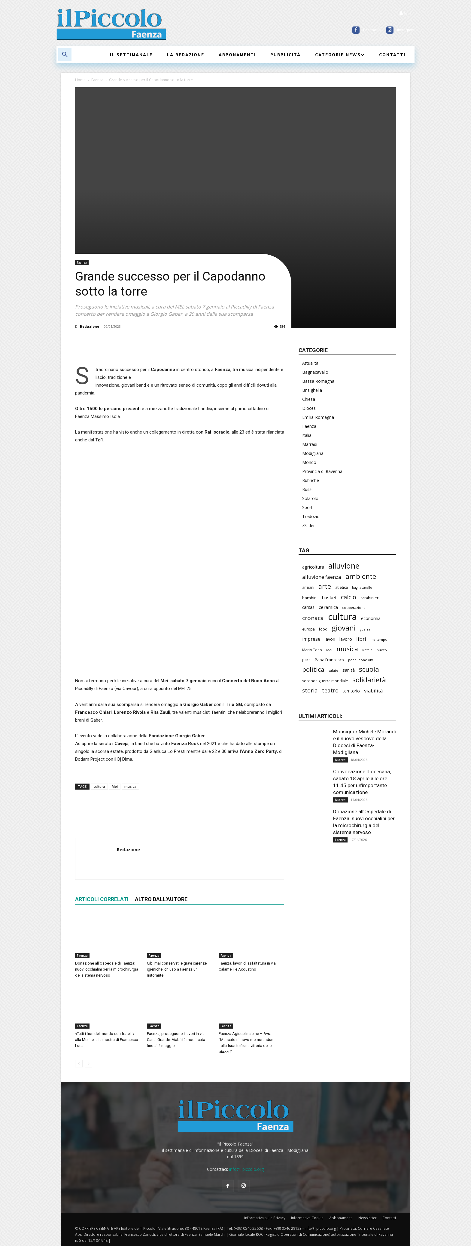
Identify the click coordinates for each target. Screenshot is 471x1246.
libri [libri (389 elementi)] (361, 639)
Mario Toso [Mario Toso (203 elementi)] (312, 649)
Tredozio (311, 516)
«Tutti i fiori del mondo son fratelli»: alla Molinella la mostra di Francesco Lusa (106, 1039)
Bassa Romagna (318, 381)
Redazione (89, 326)
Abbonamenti (341, 1217)
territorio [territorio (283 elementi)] (351, 691)
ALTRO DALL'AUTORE (161, 899)
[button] (64, 54)
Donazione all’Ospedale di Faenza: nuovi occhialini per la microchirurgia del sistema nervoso (106, 969)
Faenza (97, 79)
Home (80, 79)
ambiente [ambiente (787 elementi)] (360, 576)
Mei (115, 786)
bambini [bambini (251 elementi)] (310, 597)
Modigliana (313, 453)
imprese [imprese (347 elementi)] (311, 639)
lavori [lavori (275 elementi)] (330, 639)
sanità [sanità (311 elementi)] (348, 670)
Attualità (310, 363)
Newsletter (367, 1217)
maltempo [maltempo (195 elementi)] (378, 639)
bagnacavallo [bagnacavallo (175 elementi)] (362, 587)
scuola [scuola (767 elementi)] (369, 669)
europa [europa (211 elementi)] (308, 629)
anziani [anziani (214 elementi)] (308, 587)
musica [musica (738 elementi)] (347, 649)
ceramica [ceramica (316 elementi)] (328, 607)
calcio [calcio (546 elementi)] (348, 597)
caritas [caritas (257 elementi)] (308, 607)
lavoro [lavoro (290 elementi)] (345, 639)
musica (130, 786)
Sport (307, 507)
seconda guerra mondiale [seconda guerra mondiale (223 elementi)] (325, 680)
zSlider (308, 525)
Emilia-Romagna (318, 417)
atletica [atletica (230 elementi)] (341, 587)
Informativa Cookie (307, 1217)
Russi (307, 489)
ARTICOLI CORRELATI (102, 899)
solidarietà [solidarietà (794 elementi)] (369, 680)
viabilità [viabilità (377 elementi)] (373, 690)
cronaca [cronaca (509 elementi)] (313, 618)
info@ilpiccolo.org (246, 1169)
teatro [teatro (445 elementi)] (330, 690)
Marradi (309, 444)
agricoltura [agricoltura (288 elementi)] (313, 567)
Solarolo (310, 498)
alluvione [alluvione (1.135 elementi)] (343, 566)
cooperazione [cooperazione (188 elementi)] (354, 607)
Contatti (389, 1217)
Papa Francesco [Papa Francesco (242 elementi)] (329, 659)
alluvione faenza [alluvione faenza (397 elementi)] (321, 577)
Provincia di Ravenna (322, 471)
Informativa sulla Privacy (264, 1217)
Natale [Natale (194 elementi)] (367, 650)
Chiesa (308, 399)
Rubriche (310, 480)
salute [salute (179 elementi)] (333, 670)
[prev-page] (79, 1063)
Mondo (309, 462)
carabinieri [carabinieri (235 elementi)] (369, 597)
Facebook (372, 30)
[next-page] (88, 1063)
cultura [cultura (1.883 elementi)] (342, 617)
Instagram (406, 30)
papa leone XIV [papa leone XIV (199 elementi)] (360, 660)
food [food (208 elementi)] (323, 629)
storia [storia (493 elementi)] (310, 690)
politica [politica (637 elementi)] (313, 669)
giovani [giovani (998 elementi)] (344, 628)
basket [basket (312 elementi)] (329, 597)
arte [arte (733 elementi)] (324, 586)
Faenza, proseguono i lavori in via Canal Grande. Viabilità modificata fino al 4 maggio (176, 1039)
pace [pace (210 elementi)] (306, 659)
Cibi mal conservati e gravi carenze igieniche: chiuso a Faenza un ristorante (177, 969)
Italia (306, 435)
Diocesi (309, 408)
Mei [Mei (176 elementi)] (329, 650)
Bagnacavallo (315, 372)
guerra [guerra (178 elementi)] (365, 629)
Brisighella (312, 390)
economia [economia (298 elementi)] (371, 618)
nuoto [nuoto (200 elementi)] (382, 650)
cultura (99, 786)
